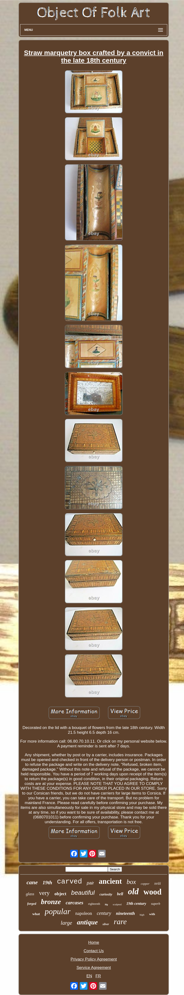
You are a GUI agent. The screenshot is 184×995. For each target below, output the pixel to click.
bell (120, 894)
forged (31, 904)
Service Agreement (93, 967)
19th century (136, 903)
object (60, 893)
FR (98, 976)
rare (120, 921)
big (106, 904)
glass (30, 894)
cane (32, 882)
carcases (74, 903)
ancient (110, 881)
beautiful (83, 892)
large (66, 923)
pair (90, 883)
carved (69, 882)
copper (145, 883)
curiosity (105, 894)
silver (106, 924)
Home (93, 942)
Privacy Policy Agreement (94, 959)
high (142, 914)
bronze (51, 902)
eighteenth (94, 904)
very (44, 893)
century (104, 913)
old (133, 891)
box (131, 881)
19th (47, 882)
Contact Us (94, 951)
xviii (157, 883)
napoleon (83, 913)
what (36, 914)
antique (87, 922)
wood (152, 892)
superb (155, 904)
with (152, 914)
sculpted (117, 904)
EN (89, 976)
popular (58, 911)
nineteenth (125, 913)
